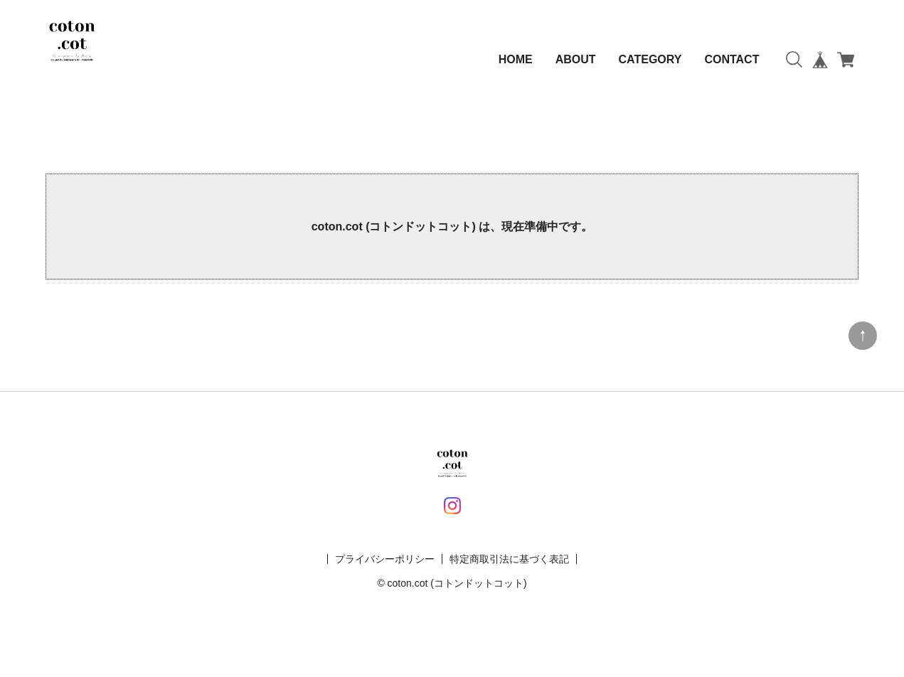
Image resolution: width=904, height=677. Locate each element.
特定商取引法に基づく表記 (509, 559)
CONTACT (731, 59)
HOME (516, 59)
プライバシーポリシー (385, 559)
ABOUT (575, 59)
